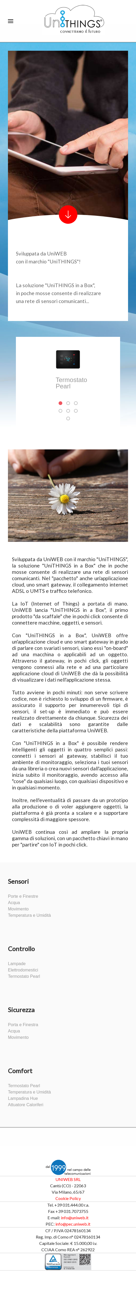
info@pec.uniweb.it (72, 1223)
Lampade (17, 964)
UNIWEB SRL (68, 1179)
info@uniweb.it (75, 1217)
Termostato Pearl (24, 976)
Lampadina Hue (23, 1098)
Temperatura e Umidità (29, 915)
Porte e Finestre (23, 896)
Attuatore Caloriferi (25, 1105)
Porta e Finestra (23, 1025)
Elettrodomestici (23, 970)
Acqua (14, 903)
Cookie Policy (68, 1198)
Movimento (18, 909)
